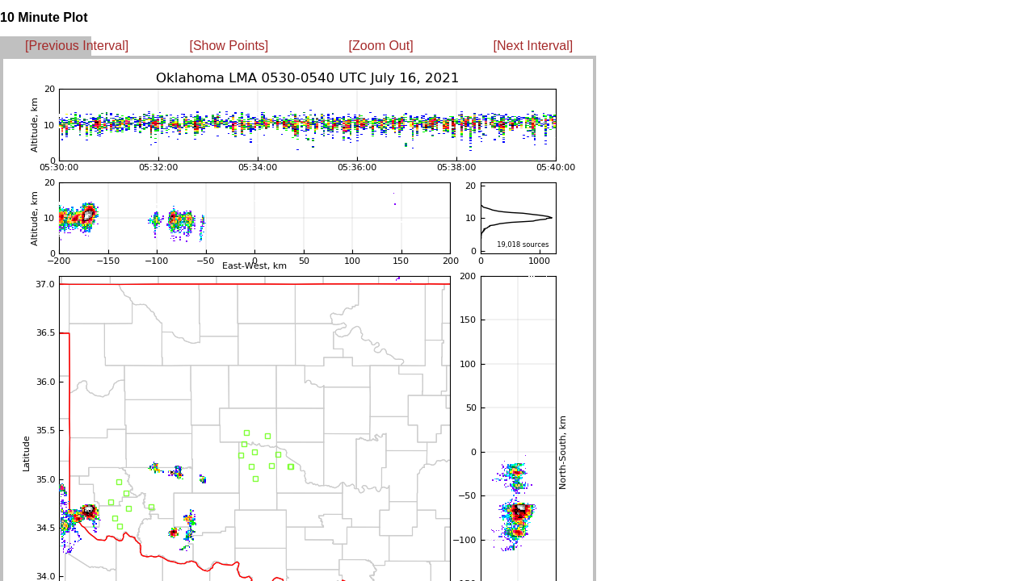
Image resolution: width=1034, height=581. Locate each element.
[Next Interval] (534, 45)
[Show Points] (228, 45)
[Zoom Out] (381, 45)
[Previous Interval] (76, 45)
